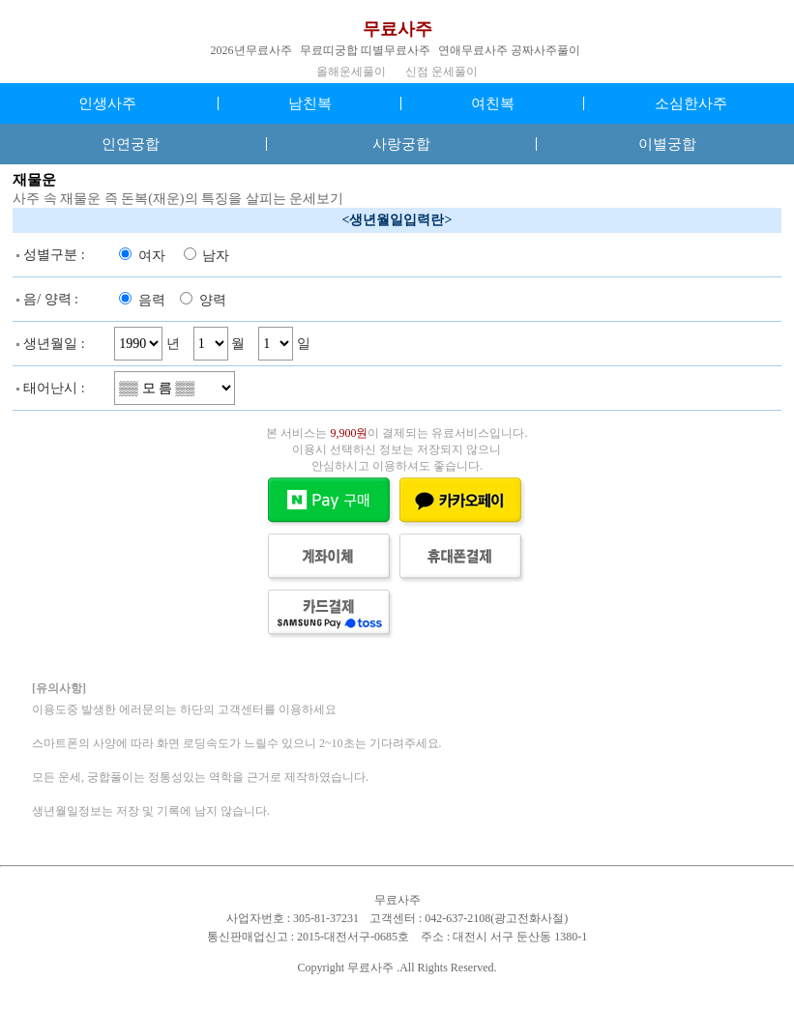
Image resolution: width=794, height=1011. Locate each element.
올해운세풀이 (351, 71)
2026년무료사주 (251, 50)
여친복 (493, 103)
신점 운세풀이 (441, 71)
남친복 (310, 103)
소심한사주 (691, 103)
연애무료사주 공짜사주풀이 (509, 50)
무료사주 (397, 29)
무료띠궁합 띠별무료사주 (365, 50)
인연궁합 (131, 144)
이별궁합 (667, 144)
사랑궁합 (401, 144)
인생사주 (107, 103)
